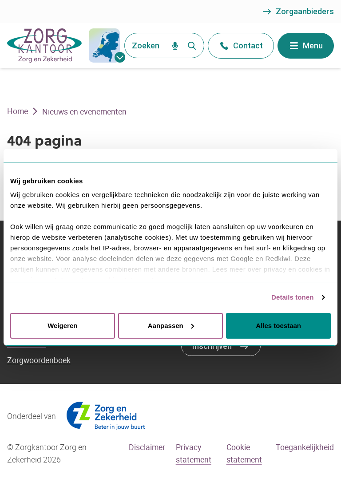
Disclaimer (147, 447)
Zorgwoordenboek (39, 360)
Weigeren (62, 325)
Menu (306, 45)
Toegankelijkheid (305, 447)
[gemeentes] (104, 45)
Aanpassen (171, 325)
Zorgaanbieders (298, 11)
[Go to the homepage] (44, 45)
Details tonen (292, 297)
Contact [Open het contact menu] (241, 45)
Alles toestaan (278, 325)
